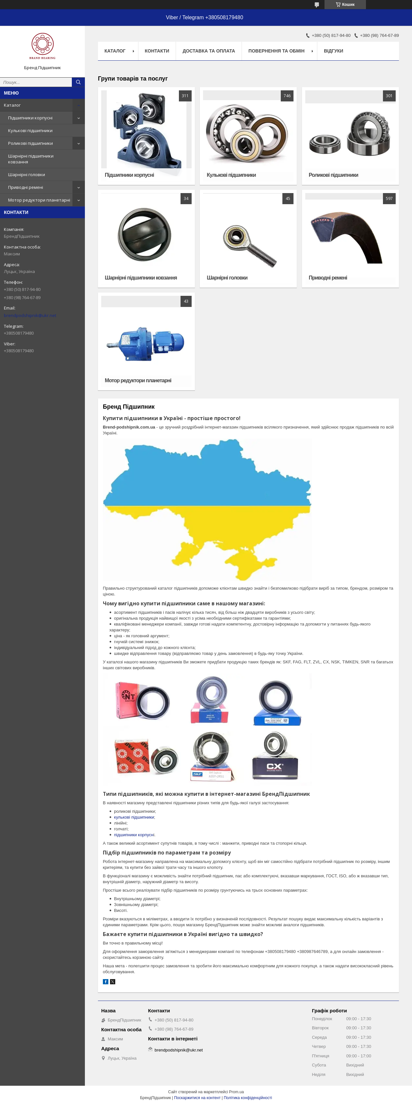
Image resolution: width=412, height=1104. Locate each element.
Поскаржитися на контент (197, 1098)
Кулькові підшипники (30, 130)
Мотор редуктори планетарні (39, 200)
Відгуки (333, 50)
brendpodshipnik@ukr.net (30, 315)
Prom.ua (236, 1092)
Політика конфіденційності (248, 1098)
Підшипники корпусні (30, 118)
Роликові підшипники (30, 143)
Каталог (12, 105)
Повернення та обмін (276, 50)
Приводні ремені (25, 187)
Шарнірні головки (26, 174)
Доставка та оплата (208, 50)
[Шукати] (78, 82)
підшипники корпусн (133, 834)
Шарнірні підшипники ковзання (31, 159)
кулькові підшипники (134, 817)
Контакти (157, 50)
